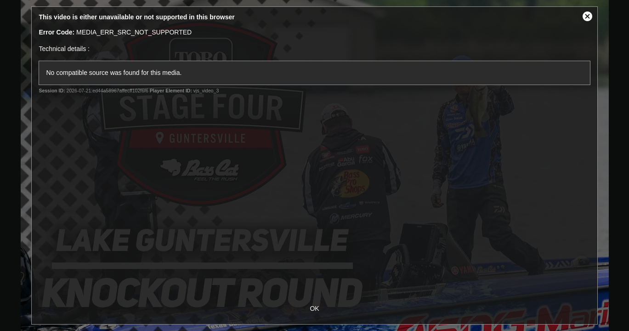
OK (314, 308)
